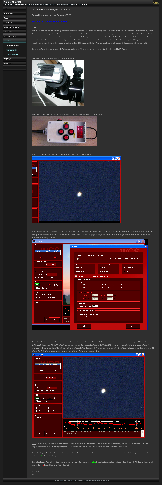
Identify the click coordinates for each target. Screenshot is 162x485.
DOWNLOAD (8, 22)
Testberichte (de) (11, 50)
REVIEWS (7, 41)
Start (5, 9)
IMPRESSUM (8, 64)
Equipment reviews (12, 45)
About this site (8, 13)
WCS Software (13, 54)
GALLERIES (8, 32)
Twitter (6, 18)
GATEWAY (7, 59)
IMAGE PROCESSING (11, 27)
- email (107, 480)
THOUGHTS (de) (10, 36)
